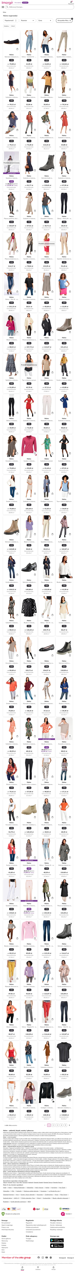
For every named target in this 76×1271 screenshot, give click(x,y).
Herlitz (47, 1190)
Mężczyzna (5, 1250)
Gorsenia (25, 1184)
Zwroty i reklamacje (56, 1227)
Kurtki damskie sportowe (18, 1204)
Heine (10, 1190)
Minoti (39, 1200)
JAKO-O (16, 1200)
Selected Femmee (8, 1197)
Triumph (10, 1184)
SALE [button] (13, 28)
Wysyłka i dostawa (56, 1225)
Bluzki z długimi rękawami (60, 1200)
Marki (3, 1254)
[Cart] (17, 51)
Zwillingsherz (49, 1197)
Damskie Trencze (48, 1184)
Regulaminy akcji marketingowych (36, 1227)
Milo (21, 1184)
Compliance (29, 1234)
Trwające (28, 1241)
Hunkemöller (47, 1200)
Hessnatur (40, 1197)
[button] (11, 23)
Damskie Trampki (38, 1184)
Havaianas (43, 1193)
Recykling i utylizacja (56, 1232)
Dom (3, 1252)
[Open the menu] (4, 8)
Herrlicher (54, 1190)
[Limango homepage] (8, 3)
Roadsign (6, 1204)
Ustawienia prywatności (33, 1232)
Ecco (14, 1184)
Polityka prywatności (32, 1229)
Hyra (17, 1197)
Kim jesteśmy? (6, 1225)
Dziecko (4, 1245)
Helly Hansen (39, 1190)
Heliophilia (30, 1190)
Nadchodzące (30, 1243)
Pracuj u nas (5, 1229)
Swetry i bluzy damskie (28, 1197)
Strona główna (6, 1241)
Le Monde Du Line (54, 1193)
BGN (29, 1204)
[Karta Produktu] (11, 52)
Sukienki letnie (7, 1200)
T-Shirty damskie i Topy (28, 1200)
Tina (17, 1184)
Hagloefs (30, 1184)
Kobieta (4, 1247)
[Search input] (39, 8)
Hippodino (6, 1193)
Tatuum (5, 1184)
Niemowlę (5, 1243)
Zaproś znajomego (7, 1227)
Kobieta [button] (6, 28)
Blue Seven (63, 1197)
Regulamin (29, 1225)
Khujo (56, 1197)
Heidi (4, 1190)
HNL (12, 1193)
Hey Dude (62, 1190)
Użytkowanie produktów (57, 1229)
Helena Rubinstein (19, 1190)
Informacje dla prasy (8, 1232)
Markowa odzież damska (31, 1193)
